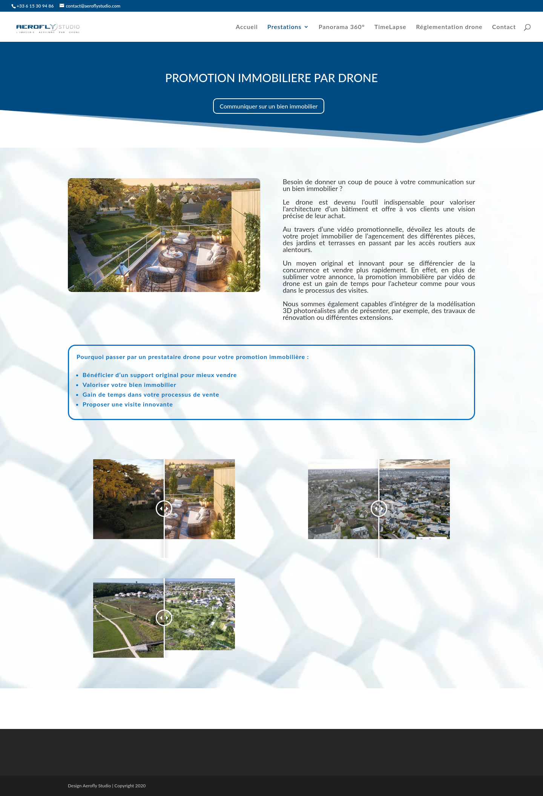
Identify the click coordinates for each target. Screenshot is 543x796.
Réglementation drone (449, 27)
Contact (504, 27)
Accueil (247, 27)
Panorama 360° (342, 27)
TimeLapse (390, 27)
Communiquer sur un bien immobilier (269, 106)
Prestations (284, 27)
